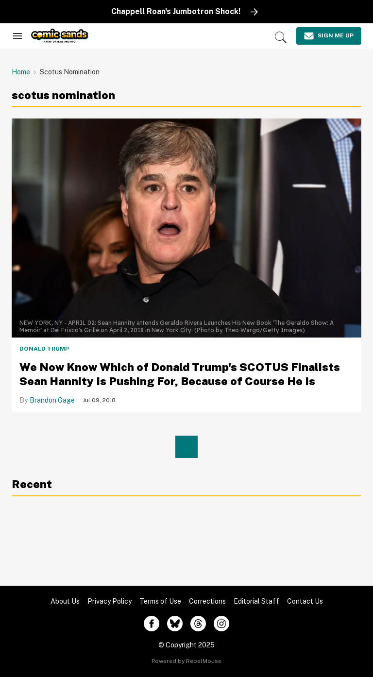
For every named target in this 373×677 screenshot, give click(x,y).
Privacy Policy (109, 601)
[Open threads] (198, 623)
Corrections (207, 601)
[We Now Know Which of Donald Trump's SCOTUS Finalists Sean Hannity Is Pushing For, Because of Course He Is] (186, 216)
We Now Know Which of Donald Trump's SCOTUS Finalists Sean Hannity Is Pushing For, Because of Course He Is (179, 374)
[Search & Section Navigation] (17, 36)
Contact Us (305, 601)
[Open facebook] (151, 623)
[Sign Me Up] (328, 36)
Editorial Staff (256, 601)
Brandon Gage (52, 400)
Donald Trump (44, 348)
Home (21, 72)
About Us (65, 601)
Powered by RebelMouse (186, 661)
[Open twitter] (175, 623)
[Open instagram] (221, 623)
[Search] (280, 37)
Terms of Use (160, 601)
